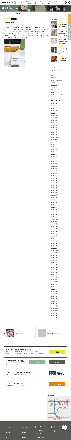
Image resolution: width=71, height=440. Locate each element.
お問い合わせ (57, 352)
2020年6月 (54, 229)
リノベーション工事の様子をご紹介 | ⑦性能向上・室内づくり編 (62, 56)
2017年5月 (54, 307)
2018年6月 (54, 283)
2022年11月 (54, 166)
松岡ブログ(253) (55, 92)
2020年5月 (54, 231)
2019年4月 (54, 260)
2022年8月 (54, 171)
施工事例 (7, 417)
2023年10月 (54, 141)
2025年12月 (54, 121)
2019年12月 (54, 242)
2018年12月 (54, 269)
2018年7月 (54, 280)
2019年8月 (54, 251)
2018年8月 (54, 278)
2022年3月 (54, 182)
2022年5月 (54, 177)
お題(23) (53, 79)
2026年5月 (54, 110)
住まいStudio (57, 371)
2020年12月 (54, 215)
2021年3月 (54, 209)
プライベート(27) (55, 81)
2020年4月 (54, 233)
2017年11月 (54, 298)
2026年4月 (54, 112)
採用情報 (23, 421)
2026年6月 (54, 108)
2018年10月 (54, 274)
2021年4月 (54, 206)
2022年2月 (54, 184)
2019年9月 (54, 249)
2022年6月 (54, 175)
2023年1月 (54, 162)
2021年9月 (54, 195)
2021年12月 (54, 188)
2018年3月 (54, 289)
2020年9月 (54, 222)
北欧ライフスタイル (41, 420)
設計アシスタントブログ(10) (58, 99)
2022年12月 (54, 164)
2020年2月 (54, 238)
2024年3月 (54, 130)
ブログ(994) (54, 83)
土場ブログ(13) (55, 90)
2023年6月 (54, 150)
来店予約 (57, 341)
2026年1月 (54, 119)
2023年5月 (54, 153)
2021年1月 (54, 213)
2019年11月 (54, 245)
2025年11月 (54, 123)
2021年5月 (54, 204)
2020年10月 (54, 220)
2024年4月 (54, 128)
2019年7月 (54, 254)
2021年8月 (54, 197)
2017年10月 (54, 301)
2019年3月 (54, 262)
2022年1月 (54, 186)
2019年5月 (54, 258)
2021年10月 (54, 193)
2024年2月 (54, 132)
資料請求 (37, 352)
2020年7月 (54, 227)
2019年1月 (54, 267)
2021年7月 (54, 200)
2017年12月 (54, 296)
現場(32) (53, 95)
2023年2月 (54, 159)
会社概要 (23, 417)
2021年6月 (54, 202)
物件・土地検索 (40, 423)
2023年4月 (54, 155)
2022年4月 (54, 179)
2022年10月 (54, 168)
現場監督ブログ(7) (55, 97)
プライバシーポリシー (26, 430)
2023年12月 (54, 137)
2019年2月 (54, 265)
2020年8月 (54, 224)
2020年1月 (54, 240)
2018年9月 (54, 276)
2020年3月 (54, 236)
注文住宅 (6, 429)
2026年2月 (54, 117)
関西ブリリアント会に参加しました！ (62, 26)
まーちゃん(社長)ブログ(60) (58, 86)
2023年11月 (54, 139)
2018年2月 (54, 292)
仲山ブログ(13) (55, 88)
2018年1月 (54, 294)
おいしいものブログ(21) (57, 77)
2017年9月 (54, 303)
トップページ (8, 413)
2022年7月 (54, 173)
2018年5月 (54, 285)
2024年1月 (54, 135)
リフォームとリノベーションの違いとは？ (62, 66)
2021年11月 (54, 191)
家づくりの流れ (24, 413)
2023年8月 (54, 146)
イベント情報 (39, 417)
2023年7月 (54, 148)
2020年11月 (54, 218)
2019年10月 (54, 247)
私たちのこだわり (9, 421)
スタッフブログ (11, 13)
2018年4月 (54, 287)
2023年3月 (54, 157)
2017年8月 (54, 305)
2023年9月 (54, 144)
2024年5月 (54, 126)
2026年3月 (54, 114)
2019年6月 (54, 256)
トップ (5, 13)
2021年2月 (54, 211)
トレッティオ (7, 428)
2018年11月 (54, 271)
